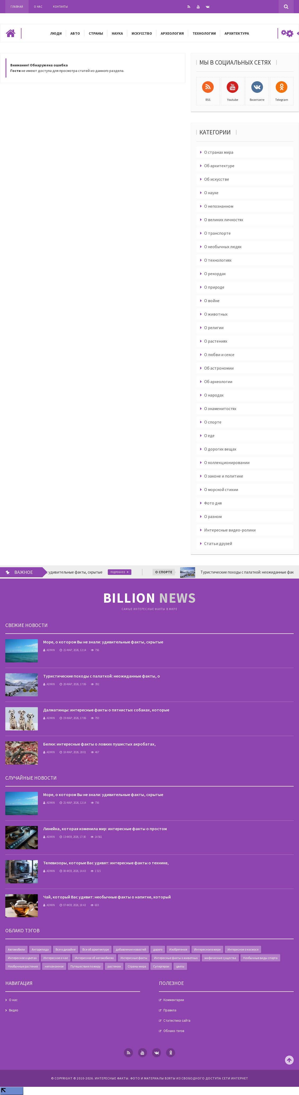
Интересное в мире (207, 949)
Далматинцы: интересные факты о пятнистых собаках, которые (106, 709)
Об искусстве (216, 179)
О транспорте (217, 233)
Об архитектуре (219, 165)
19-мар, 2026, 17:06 (73, 718)
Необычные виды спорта (260, 958)
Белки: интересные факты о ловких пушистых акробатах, (99, 744)
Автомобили (16, 949)
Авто (75, 33)
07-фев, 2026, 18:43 (73, 905)
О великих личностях (223, 219)
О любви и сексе (219, 354)
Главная (17, 6)
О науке (211, 192)
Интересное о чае (55, 958)
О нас (38, 6)
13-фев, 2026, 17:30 (73, 837)
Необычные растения (23, 966)
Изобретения (178, 949)
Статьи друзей (218, 543)
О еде (209, 435)
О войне (212, 300)
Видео (13, 1010)
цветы (180, 966)
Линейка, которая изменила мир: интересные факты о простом (105, 828)
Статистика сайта (176, 1020)
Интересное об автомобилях (94, 958)
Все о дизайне (65, 949)
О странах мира (218, 152)
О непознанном (218, 206)
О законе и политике (223, 476)
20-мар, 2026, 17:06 (73, 684)
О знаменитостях (220, 408)
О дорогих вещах (220, 449)
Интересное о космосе (242, 949)
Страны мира (137, 966)
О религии (214, 327)
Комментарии (173, 1000)
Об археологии (218, 381)
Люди (56, 33)
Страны (96, 33)
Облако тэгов (173, 1031)
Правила (169, 1010)
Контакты (60, 6)
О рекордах (215, 273)
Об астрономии (219, 368)
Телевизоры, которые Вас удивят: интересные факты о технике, (106, 862)
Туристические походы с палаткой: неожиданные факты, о (101, 676)
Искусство (142, 33)
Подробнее (125, 572)
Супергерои (161, 966)
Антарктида (40, 949)
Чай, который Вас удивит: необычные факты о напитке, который (107, 896)
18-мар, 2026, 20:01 (73, 752)
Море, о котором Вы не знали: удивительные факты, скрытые (103, 641)
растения (114, 966)
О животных (215, 314)
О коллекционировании (226, 462)
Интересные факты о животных (176, 958)
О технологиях (217, 260)
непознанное (54, 966)
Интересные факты (134, 958)
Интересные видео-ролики (230, 530)
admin (49, 650)
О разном (213, 516)
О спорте (212, 422)
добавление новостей (131, 949)
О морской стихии (221, 489)
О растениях (215, 341)
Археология (172, 33)
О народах (214, 395)
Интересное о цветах (22, 958)
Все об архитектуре (95, 949)
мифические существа (220, 958)
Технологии (204, 33)
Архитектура (237, 33)
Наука (117, 33)
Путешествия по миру (85, 966)
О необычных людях (223, 246)
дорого (157, 949)
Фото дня (213, 503)
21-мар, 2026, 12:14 (73, 650)
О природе (214, 287)
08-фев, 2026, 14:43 (73, 871)
